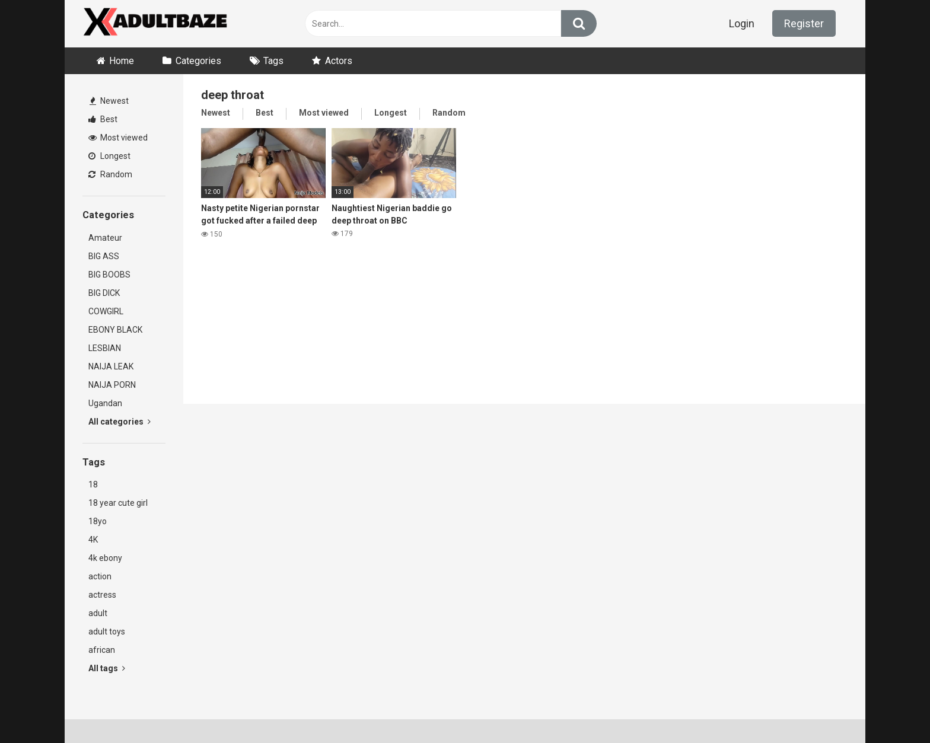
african (101, 650)
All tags (106, 668)
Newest (109, 101)
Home (121, 60)
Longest (109, 156)
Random (110, 174)
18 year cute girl (118, 503)
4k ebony (105, 558)
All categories (119, 421)
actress (102, 594)
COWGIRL (105, 311)
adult (97, 613)
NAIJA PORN (112, 385)
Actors (338, 60)
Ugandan (105, 403)
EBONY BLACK (115, 329)
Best (102, 119)
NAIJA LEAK (110, 366)
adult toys (106, 631)
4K (93, 539)
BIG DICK (104, 293)
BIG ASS (103, 256)
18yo (97, 521)
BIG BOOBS (109, 274)
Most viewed (118, 137)
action (100, 576)
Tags (273, 60)
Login (741, 23)
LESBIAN (104, 348)
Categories (198, 60)
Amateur (105, 238)
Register (804, 23)
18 (93, 484)
